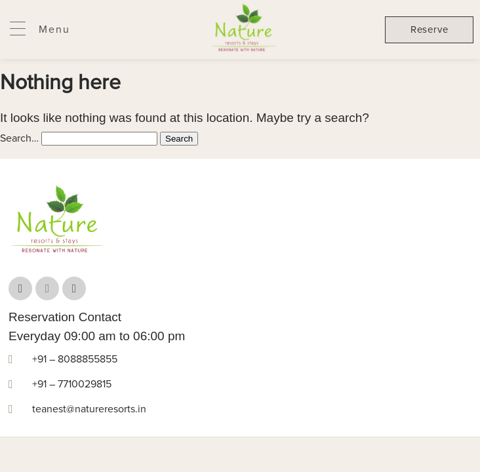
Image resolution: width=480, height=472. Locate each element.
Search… (19, 138)
